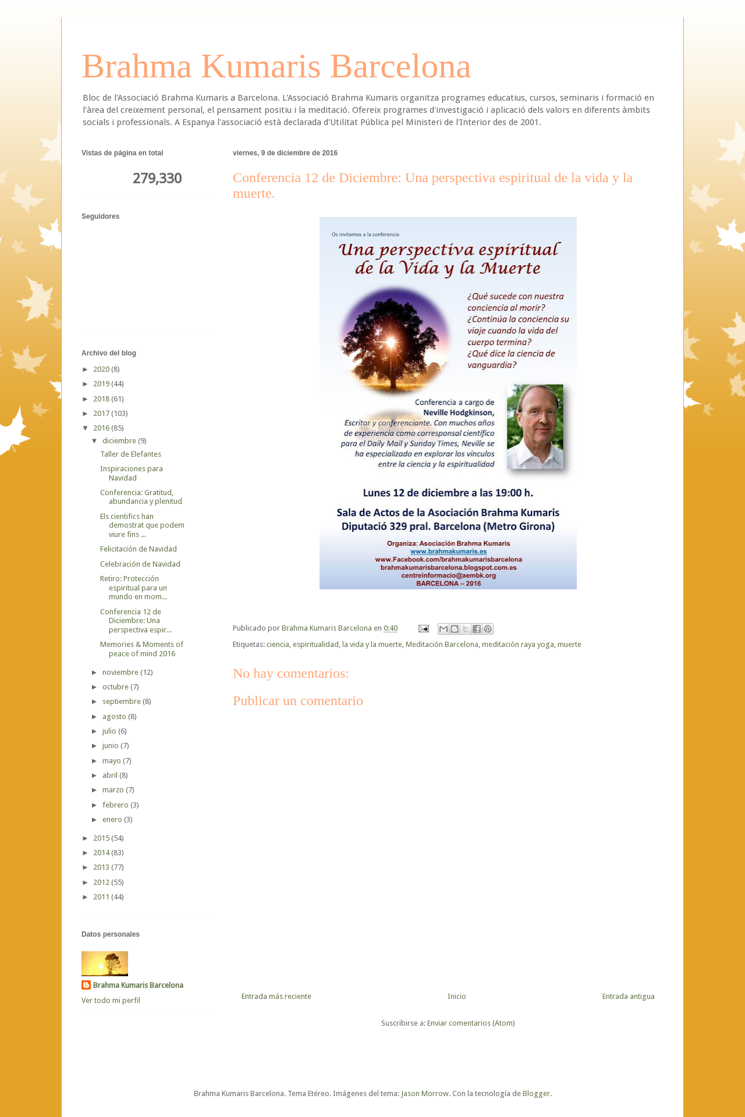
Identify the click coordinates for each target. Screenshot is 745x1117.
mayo (112, 760)
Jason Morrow (425, 1093)
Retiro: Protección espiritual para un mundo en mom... (133, 587)
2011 (102, 896)
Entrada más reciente (276, 996)
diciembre (120, 440)
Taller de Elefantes (130, 454)
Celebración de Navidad (140, 564)
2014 (102, 852)
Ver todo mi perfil (110, 1000)
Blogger (536, 1093)
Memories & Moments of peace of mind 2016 (141, 649)
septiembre (122, 701)
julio (110, 731)
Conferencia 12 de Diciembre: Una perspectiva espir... (136, 620)
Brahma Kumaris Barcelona (276, 66)
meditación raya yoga (518, 644)
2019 (102, 383)
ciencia (278, 644)
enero (113, 819)
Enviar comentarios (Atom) (471, 1023)
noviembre (121, 672)
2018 (102, 398)
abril (110, 775)
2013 (102, 867)
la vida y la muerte (372, 644)
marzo (114, 789)
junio (111, 745)
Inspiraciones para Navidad (131, 473)
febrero (116, 805)
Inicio (457, 996)
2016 (102, 428)
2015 (102, 838)
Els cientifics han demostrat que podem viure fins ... (142, 525)
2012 (102, 882)
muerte (569, 644)
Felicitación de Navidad (138, 549)
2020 (102, 369)
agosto (115, 716)
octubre (116, 686)
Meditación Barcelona (442, 644)
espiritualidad (316, 644)
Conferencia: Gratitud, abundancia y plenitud (141, 497)
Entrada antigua (628, 996)
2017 (102, 413)
